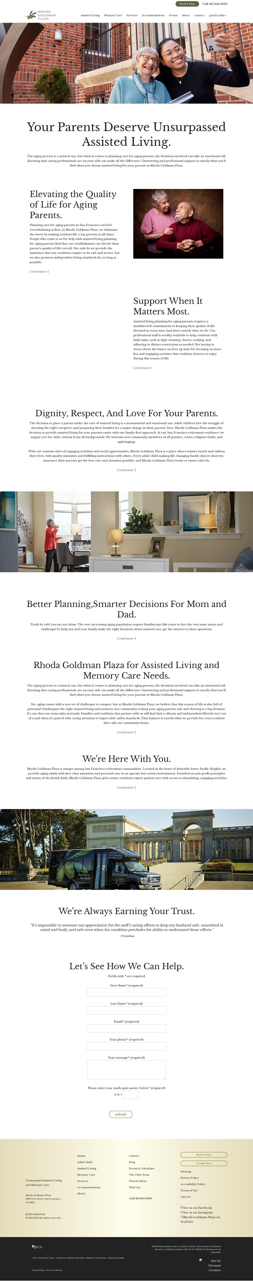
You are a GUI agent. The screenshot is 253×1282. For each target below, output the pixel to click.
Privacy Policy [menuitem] (190, 1222)
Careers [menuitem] (186, 1241)
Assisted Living (89, 15)
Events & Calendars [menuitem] (141, 1213)
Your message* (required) (126, 1059)
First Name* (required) (126, 980)
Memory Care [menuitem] (86, 1219)
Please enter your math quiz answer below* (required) (126, 1083)
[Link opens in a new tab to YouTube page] (204, 1267)
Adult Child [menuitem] (84, 1207)
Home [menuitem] (81, 1200)
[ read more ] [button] (39, 272)
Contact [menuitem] (134, 1200)
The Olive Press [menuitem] (139, 1219)
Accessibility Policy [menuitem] (193, 1229)
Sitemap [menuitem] (186, 1216)
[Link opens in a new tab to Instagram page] (197, 1257)
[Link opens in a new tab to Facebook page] (196, 1253)
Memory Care (113, 15)
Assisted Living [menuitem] (86, 1213)
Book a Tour (187, 3)
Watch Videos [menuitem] (138, 1226)
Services (131, 15)
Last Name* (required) (126, 998)
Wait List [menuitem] (134, 1232)
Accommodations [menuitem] (88, 1232)
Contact (199, 15)
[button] (226, 15)
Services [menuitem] (82, 1226)
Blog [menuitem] (132, 1207)
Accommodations (152, 15)
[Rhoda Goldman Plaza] (41, 15)
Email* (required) (126, 1016)
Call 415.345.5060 (214, 4)
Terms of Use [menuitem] (189, 1235)
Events (173, 15)
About (186, 15)
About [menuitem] (81, 1238)
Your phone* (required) (126, 1034)
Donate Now (204, 1208)
